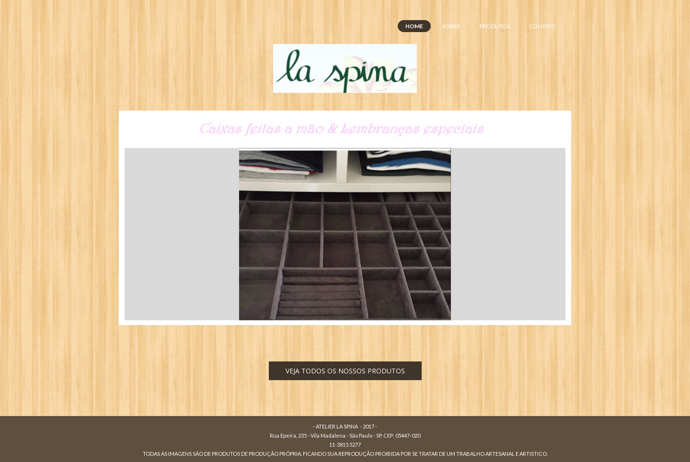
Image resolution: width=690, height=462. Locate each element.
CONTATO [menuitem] (542, 26)
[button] (345, 370)
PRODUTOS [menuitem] (495, 26)
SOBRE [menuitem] (451, 26)
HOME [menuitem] (414, 26)
